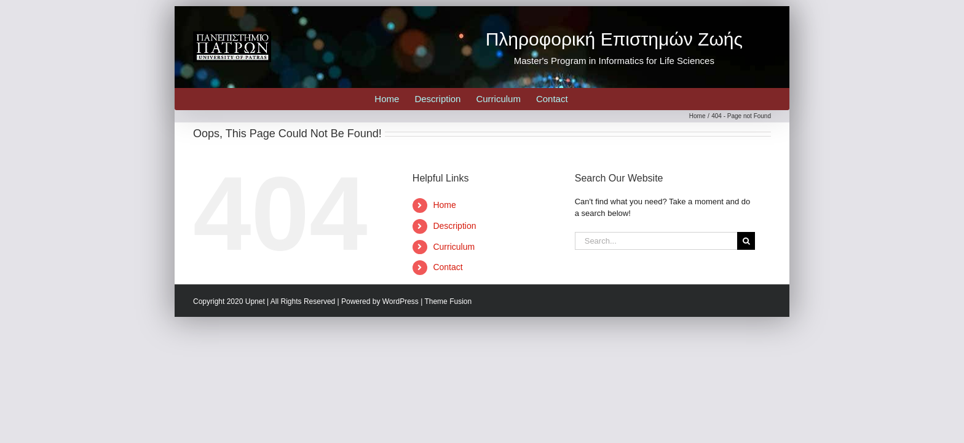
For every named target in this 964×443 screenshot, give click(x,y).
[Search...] (656, 241)
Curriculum (454, 247)
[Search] (746, 241)
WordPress (400, 301)
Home (444, 205)
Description (454, 226)
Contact (447, 267)
